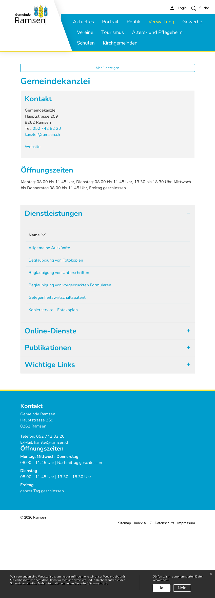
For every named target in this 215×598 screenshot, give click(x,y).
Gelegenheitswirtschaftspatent (57, 366)
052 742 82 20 (47, 197)
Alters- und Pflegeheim (157, 32)
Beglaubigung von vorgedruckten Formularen (70, 353)
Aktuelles (83, 21)
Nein (182, 588)
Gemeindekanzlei (134, 316)
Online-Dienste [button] (50, 399)
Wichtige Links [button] (50, 433)
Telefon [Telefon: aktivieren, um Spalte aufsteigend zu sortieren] (165, 303)
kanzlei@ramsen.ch (42, 203)
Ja (161, 588)
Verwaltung (161, 21)
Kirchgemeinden (120, 43)
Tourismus (112, 32)
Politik (133, 21)
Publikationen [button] (48, 416)
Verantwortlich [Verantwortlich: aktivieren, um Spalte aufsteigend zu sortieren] (132, 303)
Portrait (110, 21)
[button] (200, 8)
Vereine (85, 32)
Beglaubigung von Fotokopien (56, 328)
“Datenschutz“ (97, 583)
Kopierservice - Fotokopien (53, 378)
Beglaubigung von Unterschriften (59, 341)
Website (35, 215)
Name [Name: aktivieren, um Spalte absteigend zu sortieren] (34, 303)
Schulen (86, 43)
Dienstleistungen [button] (53, 282)
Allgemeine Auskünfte (49, 316)
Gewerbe (192, 21)
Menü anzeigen (107, 136)
